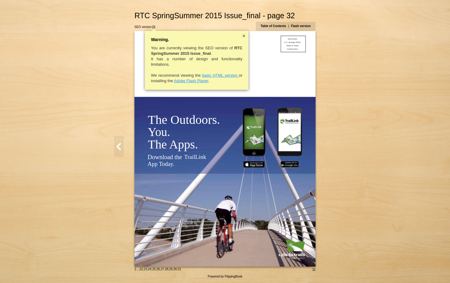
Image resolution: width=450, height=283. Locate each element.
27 (162, 269)
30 (175, 269)
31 (179, 269)
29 (171, 269)
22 (141, 269)
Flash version (301, 26)
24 (150, 269)
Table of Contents (273, 26)
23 (145, 269)
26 (158, 269)
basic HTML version (220, 75)
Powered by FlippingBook (225, 276)
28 (166, 269)
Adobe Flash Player (191, 81)
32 (314, 269)
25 (153, 269)
